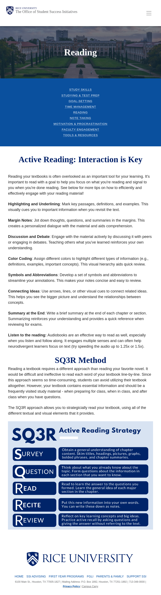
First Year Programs (66, 576)
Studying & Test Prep (80, 95)
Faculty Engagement (80, 129)
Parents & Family (110, 576)
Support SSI (136, 576)
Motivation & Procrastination (81, 123)
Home (19, 576)
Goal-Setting (80, 101)
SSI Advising (36, 576)
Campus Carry (90, 586)
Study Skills (80, 89)
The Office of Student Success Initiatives (46, 12)
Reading (80, 112)
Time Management (80, 106)
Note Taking (80, 118)
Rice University (26, 8)
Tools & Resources (80, 135)
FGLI (90, 576)
